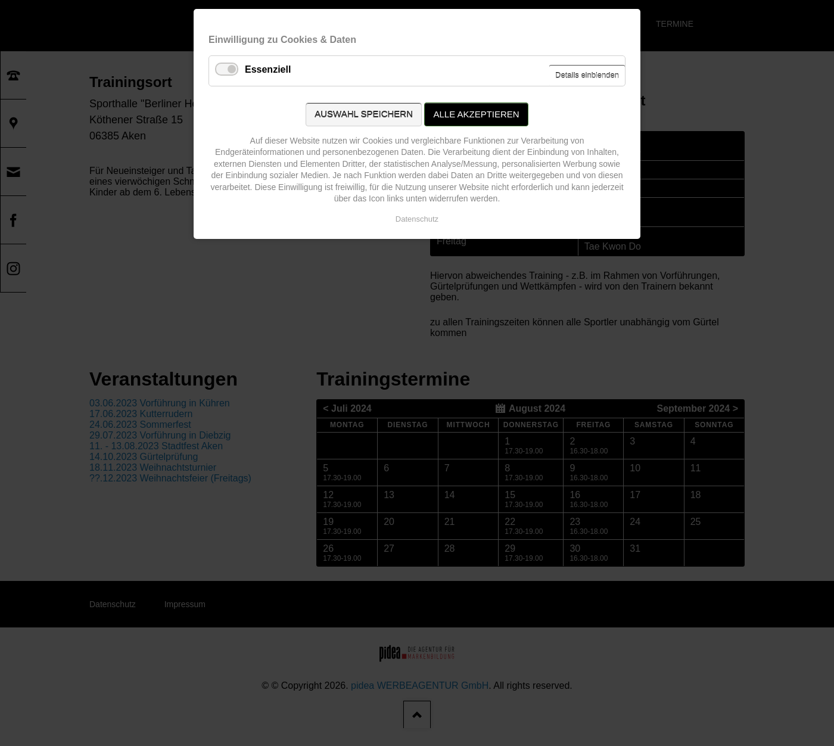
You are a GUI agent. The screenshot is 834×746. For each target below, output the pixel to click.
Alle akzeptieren (476, 114)
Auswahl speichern (364, 114)
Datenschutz (417, 219)
